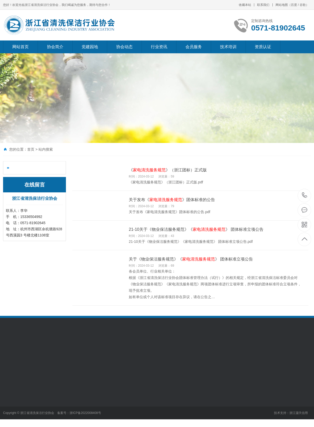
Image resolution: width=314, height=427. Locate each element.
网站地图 (282, 5)
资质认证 (263, 47)
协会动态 (124, 47)
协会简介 (55, 47)
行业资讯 (159, 47)
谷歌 (303, 5)
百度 (294, 5)
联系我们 (263, 5)
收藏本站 (245, 5)
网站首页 (20, 47)
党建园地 (90, 47)
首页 (30, 149)
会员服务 (193, 47)
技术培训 (228, 47)
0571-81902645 (304, 195)
